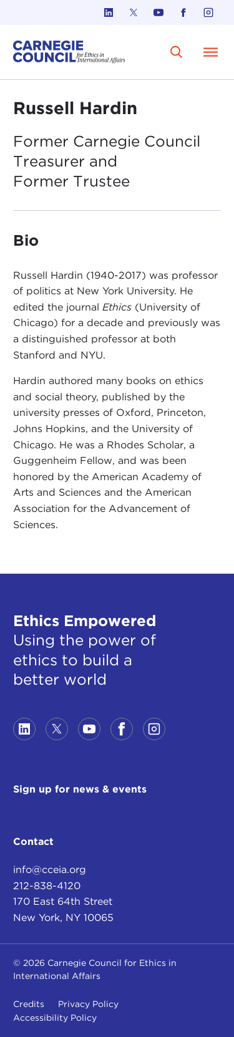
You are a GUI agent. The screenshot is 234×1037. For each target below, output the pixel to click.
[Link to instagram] (208, 12)
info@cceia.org (49, 869)
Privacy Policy (88, 1004)
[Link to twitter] (133, 12)
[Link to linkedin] (108, 12)
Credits (28, 1004)
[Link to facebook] (183, 12)
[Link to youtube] (158, 12)
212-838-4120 (46, 886)
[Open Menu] (211, 52)
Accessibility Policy (55, 1018)
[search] (176, 52)
